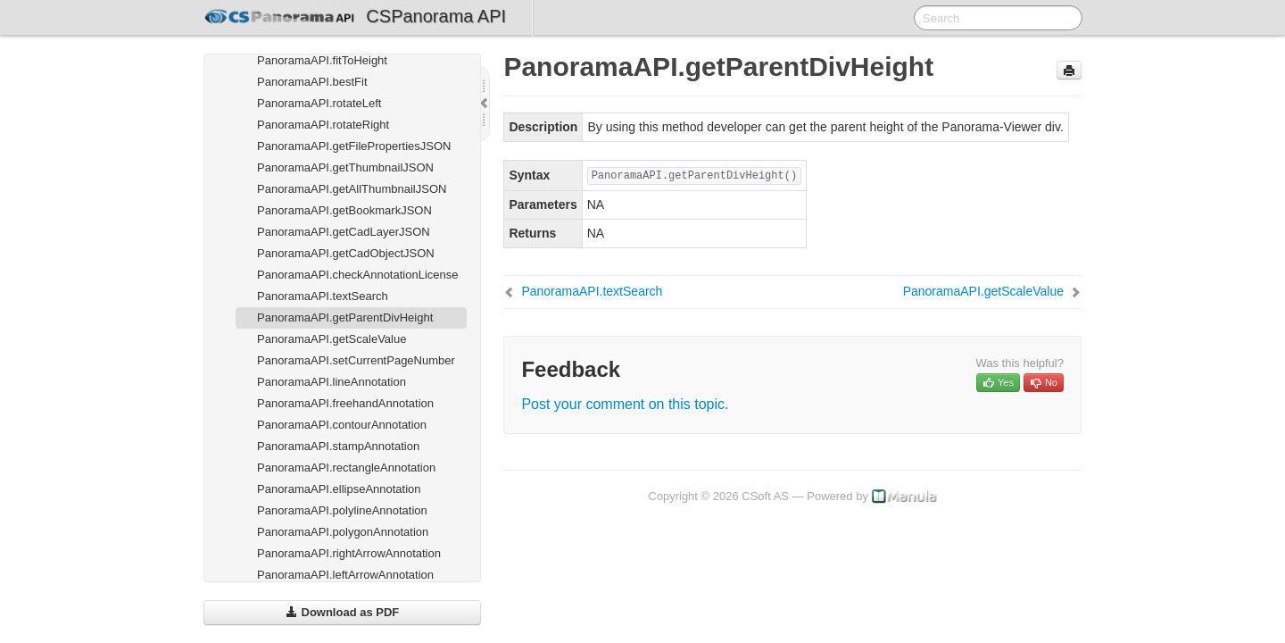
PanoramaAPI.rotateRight (323, 124)
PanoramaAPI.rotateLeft (319, 103)
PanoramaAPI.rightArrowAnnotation (349, 553)
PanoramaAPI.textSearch (322, 296)
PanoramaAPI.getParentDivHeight (345, 317)
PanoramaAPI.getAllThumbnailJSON (351, 189)
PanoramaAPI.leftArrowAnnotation (345, 574)
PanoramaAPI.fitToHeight (322, 60)
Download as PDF (342, 612)
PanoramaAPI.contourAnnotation (342, 424)
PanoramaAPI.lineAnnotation (331, 381)
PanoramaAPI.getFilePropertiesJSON (354, 146)
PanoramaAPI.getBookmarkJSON (344, 210)
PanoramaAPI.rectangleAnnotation (346, 467)
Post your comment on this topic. (624, 404)
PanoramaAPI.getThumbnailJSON (345, 167)
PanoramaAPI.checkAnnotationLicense (357, 274)
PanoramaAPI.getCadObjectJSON (346, 253)
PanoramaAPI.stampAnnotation (338, 446)
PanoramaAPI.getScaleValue (331, 339)
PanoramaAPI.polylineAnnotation (342, 510)
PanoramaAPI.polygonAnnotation (342, 532)
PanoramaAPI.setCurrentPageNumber (356, 360)
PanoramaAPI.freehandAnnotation (345, 403)
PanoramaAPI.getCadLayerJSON (343, 231)
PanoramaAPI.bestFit (312, 81)
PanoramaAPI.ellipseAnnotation (339, 489)
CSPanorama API (436, 16)
